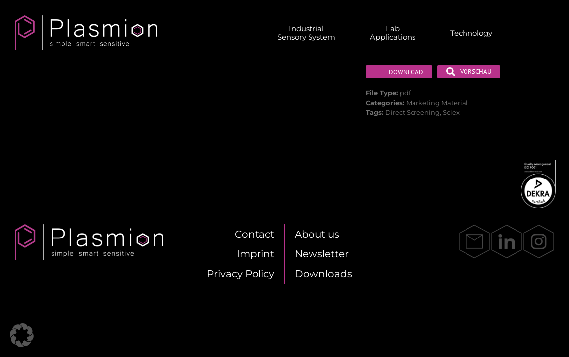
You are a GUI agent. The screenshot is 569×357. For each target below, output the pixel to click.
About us (317, 234)
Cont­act (254, 234)
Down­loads (323, 274)
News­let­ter (322, 254)
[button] (22, 335)
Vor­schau (468, 71)
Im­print (255, 254)
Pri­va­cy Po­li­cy (240, 274)
